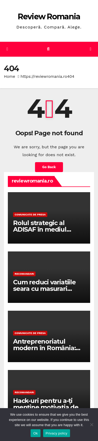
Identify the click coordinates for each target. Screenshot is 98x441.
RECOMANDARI (24, 273)
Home (9, 76)
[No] (91, 424)
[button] (48, 48)
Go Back (49, 167)
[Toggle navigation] (90, 49)
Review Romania (49, 16)
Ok (35, 433)
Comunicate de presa (30, 214)
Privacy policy (56, 433)
